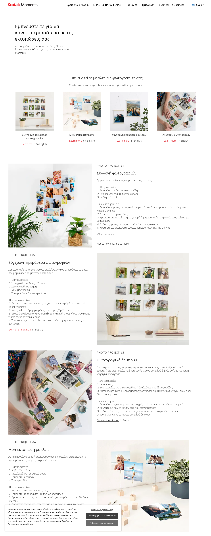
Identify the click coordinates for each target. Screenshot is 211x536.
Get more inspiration (19, 329)
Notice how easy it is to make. (113, 243)
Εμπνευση (148, 5)
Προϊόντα (132, 5)
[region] (63, 518)
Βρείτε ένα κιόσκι (78, 5)
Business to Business (171, 5)
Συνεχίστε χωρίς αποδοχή (102, 509)
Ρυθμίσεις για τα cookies (102, 523)
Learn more (28, 144)
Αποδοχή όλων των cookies (102, 515)
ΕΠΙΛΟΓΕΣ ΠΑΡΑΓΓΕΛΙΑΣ (107, 5)
